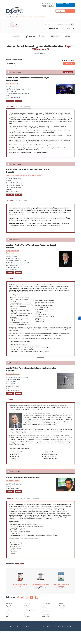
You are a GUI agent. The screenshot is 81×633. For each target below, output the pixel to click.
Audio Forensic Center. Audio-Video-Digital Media (23, 175)
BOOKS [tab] (26, 200)
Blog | (17, 626)
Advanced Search (68, 28)
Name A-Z (10, 63)
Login (60, 11)
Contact (43, 606)
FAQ (25, 612)
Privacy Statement (63, 608)
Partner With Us (45, 616)
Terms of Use (62, 606)
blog (69, 36)
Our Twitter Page (46, 614)
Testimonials (27, 616)
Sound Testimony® (13, 481)
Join (70, 11)
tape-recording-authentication (37, 16)
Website (18, 101)
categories (25, 16)
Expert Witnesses (10, 606)
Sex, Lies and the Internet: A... (20, 585)
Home (7, 16)
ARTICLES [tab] (27, 107)
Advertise (44, 608)
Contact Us (27, 626)
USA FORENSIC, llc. (12, 83)
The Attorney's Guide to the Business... (61, 585)
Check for (16, 72)
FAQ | (22, 626)
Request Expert (45, 610)
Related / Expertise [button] (39, 53)
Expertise (32, 36)
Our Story (26, 606)
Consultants (9, 608)
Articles (43, 36)
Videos (7, 614)
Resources (56, 36)
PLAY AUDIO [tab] (35, 498)
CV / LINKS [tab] (19, 107)
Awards (25, 614)
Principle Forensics (13, 374)
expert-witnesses (16, 16)
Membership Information (30, 610)
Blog (7, 616)
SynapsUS (69, 63)
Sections (17, 36)
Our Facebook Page (46, 612)
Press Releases (27, 608)
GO (72, 24)
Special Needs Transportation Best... (40, 585)
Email (10, 101)
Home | (12, 626)
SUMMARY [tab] (10, 107)
